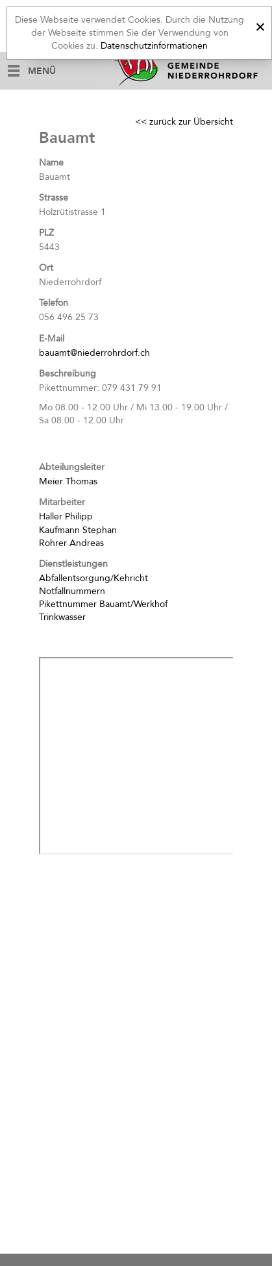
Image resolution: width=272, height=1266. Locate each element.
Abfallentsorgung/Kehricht (93, 578)
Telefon (53, 303)
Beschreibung (67, 373)
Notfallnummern (72, 591)
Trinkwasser (62, 617)
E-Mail (51, 338)
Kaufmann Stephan (78, 530)
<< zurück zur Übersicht (184, 122)
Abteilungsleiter (72, 467)
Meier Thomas (68, 481)
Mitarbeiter (62, 502)
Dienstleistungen (73, 564)
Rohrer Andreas (71, 543)
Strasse (53, 198)
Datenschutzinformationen (154, 46)
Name (51, 162)
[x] (260, 25)
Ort (46, 268)
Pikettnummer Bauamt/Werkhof (103, 604)
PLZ (46, 233)
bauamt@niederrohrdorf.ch (94, 353)
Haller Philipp (66, 516)
